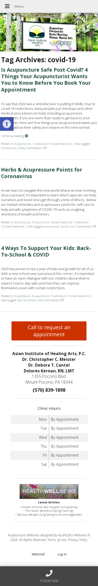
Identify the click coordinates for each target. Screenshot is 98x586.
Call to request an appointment (49, 331)
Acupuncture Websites (23, 535)
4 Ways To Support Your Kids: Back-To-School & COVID (46, 251)
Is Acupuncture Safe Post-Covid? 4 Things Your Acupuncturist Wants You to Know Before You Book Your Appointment (46, 79)
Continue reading (14, 136)
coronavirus (9, 148)
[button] (7, 124)
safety (22, 148)
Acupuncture (22, 143)
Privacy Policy (77, 539)
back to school (26, 300)
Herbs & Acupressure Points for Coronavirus (41, 173)
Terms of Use (56, 539)
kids (40, 300)
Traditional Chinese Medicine (52, 143)
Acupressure (22, 222)
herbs (64, 226)
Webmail (38, 554)
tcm (72, 226)
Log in (62, 554)
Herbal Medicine (61, 222)
